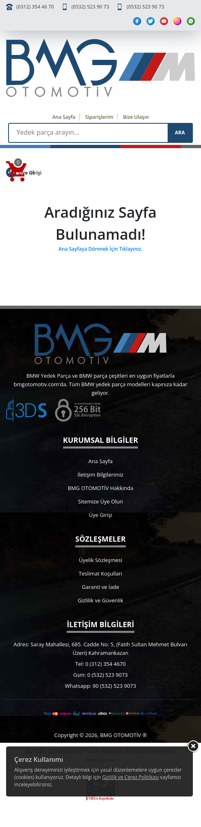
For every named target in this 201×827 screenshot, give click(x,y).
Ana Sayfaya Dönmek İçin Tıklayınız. (100, 248)
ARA (180, 132)
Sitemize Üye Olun (100, 501)
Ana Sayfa (63, 117)
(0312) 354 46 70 (35, 6)
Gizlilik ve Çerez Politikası (130, 777)
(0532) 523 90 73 (90, 6)
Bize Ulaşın (136, 117)
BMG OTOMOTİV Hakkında (100, 488)
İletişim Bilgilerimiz (101, 474)
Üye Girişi (100, 515)
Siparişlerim (99, 117)
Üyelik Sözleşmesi (100, 560)
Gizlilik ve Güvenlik (100, 600)
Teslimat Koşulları (100, 573)
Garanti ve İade (100, 587)
